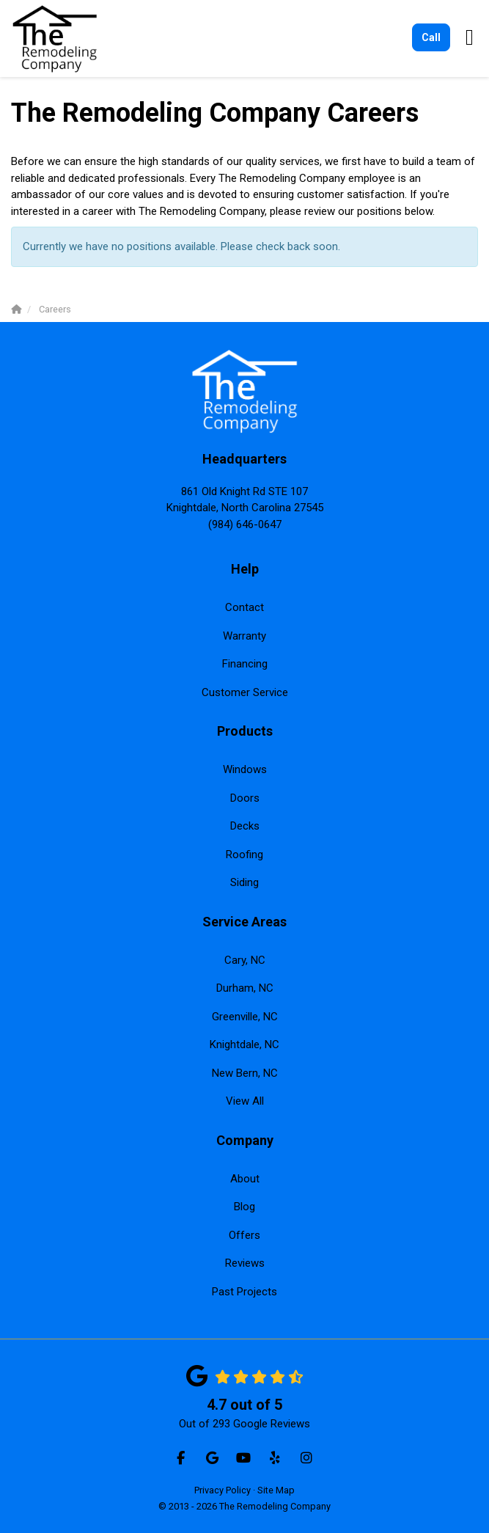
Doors (245, 798)
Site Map (276, 1490)
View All (245, 1101)
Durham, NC (244, 988)
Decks (245, 826)
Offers (244, 1235)
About (245, 1178)
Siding (244, 882)
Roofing (244, 854)
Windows (245, 769)
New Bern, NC (245, 1073)
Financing (245, 663)
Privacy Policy (222, 1490)
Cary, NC (244, 960)
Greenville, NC (245, 1016)
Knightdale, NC (244, 1044)
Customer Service (245, 692)
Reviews (245, 1263)
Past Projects (244, 1291)
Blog (244, 1206)
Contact (244, 607)
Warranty (244, 636)
